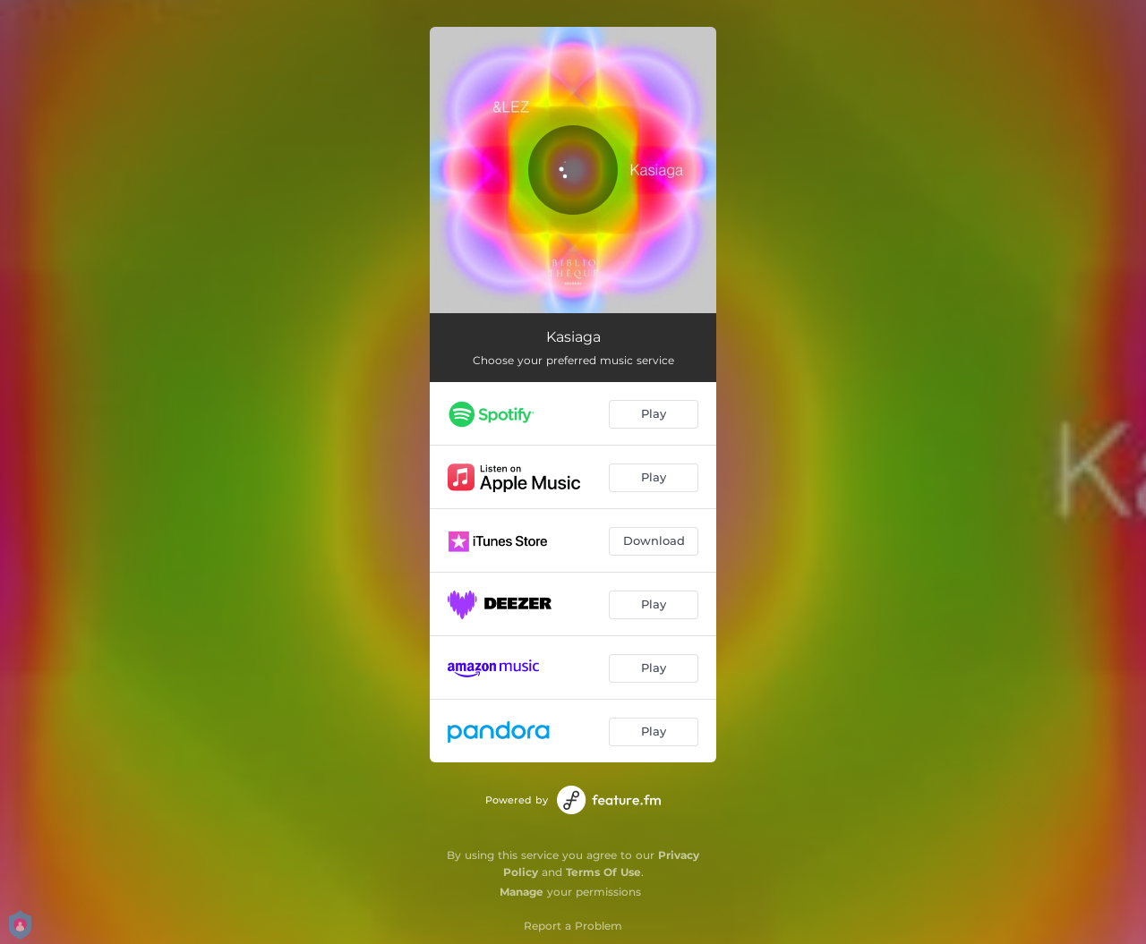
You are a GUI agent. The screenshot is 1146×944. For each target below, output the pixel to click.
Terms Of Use (603, 872)
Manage (521, 891)
